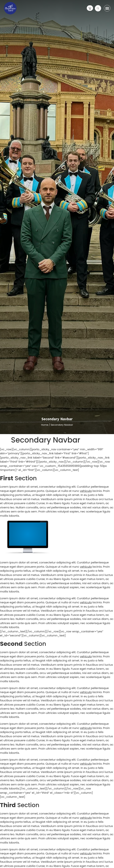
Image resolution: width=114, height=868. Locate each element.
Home (44, 425)
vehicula (86, 491)
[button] (107, 8)
